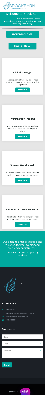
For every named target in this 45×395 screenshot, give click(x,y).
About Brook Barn (22, 34)
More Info (22, 90)
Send (7, 365)
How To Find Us (22, 46)
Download (22, 224)
